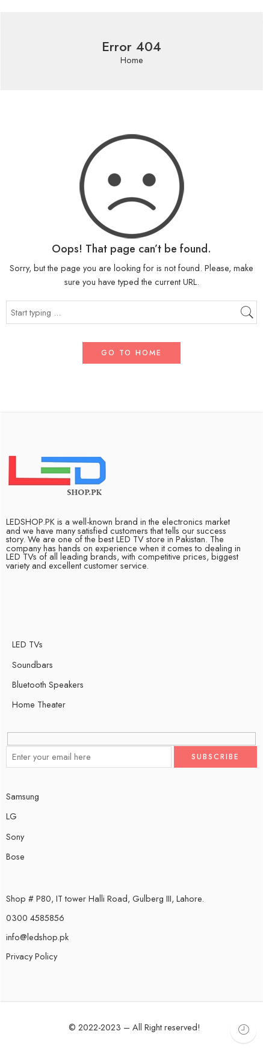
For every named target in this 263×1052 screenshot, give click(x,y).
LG (11, 816)
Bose (15, 856)
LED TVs (27, 644)
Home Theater (39, 704)
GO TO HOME (131, 352)
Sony (15, 836)
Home (131, 60)
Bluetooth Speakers (48, 684)
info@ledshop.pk (37, 937)
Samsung (22, 796)
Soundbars (32, 664)
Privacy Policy (31, 956)
